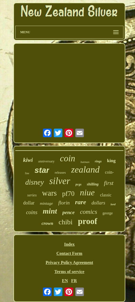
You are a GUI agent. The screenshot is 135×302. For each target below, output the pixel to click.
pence (68, 212)
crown (47, 223)
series (32, 195)
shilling (93, 184)
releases (60, 172)
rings (98, 161)
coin (67, 158)
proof (87, 221)
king (111, 160)
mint (50, 211)
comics (88, 211)
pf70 (68, 193)
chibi (66, 222)
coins (31, 212)
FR (74, 280)
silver (59, 181)
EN (65, 280)
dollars (98, 203)
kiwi (28, 160)
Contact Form (69, 253)
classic (106, 195)
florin (64, 203)
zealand (85, 169)
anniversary (46, 161)
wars (49, 193)
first (108, 183)
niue (87, 192)
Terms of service (69, 271)
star (41, 170)
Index (69, 244)
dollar (28, 203)
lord (113, 204)
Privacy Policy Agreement (69, 262)
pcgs (78, 184)
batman (85, 161)
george (107, 213)
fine (27, 173)
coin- (109, 172)
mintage (46, 203)
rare (80, 202)
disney (34, 182)
